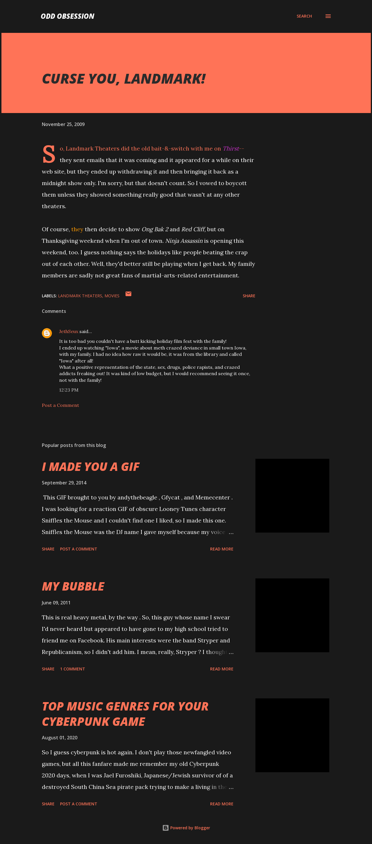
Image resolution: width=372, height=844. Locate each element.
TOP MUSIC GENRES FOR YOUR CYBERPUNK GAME (125, 713)
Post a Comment (60, 405)
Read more (221, 549)
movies (111, 295)
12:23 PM (68, 390)
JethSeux (68, 331)
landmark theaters (80, 295)
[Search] (304, 16)
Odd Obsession (67, 16)
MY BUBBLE (73, 586)
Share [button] (249, 295)
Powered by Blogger (186, 827)
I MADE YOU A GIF (91, 466)
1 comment (72, 669)
